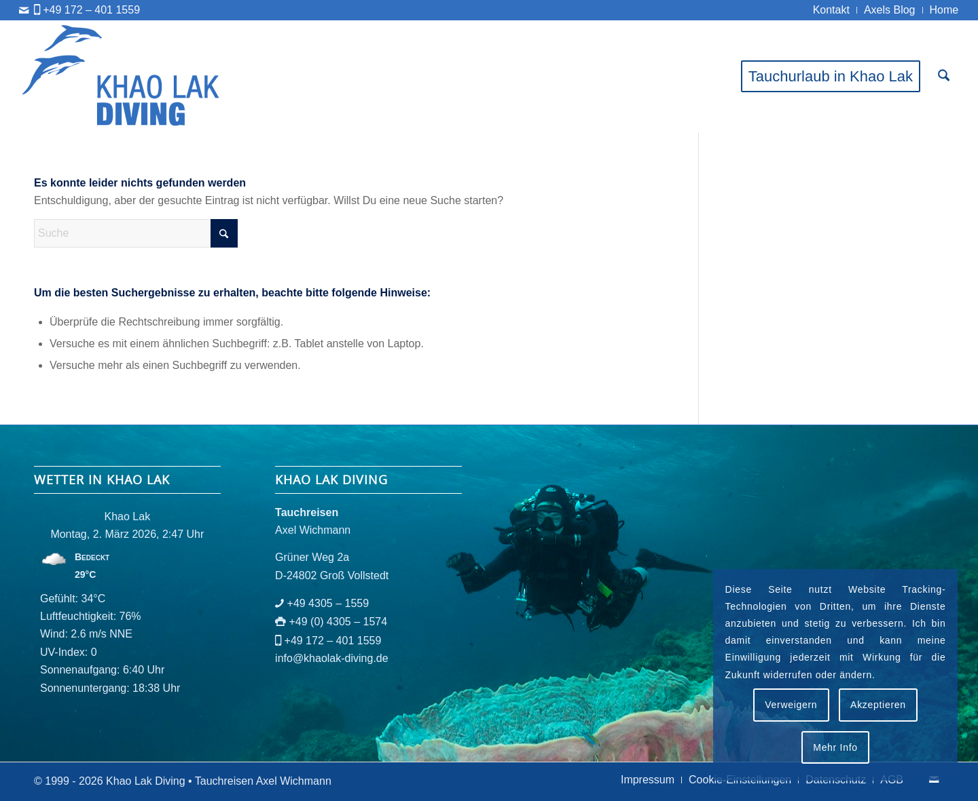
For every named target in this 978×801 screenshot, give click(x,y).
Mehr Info (835, 747)
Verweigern (791, 704)
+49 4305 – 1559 (328, 603)
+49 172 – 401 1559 (91, 10)
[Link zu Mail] (24, 10)
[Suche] (943, 76)
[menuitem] (831, 10)
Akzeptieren (878, 704)
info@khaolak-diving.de (331, 658)
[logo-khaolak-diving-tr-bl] (121, 76)
